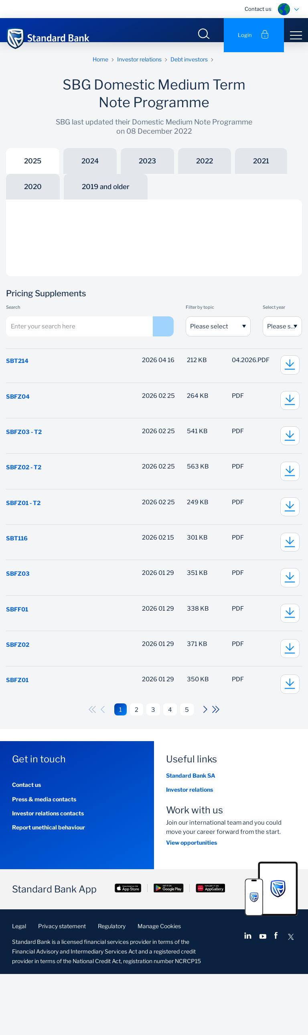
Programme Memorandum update (84, 230)
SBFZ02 (18, 695)
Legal (19, 987)
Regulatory (112, 987)
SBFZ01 (18, 736)
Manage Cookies (159, 987)
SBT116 (17, 573)
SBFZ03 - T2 (24, 452)
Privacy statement (62, 987)
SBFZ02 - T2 (24, 492)
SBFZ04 (18, 411)
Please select (209, 336)
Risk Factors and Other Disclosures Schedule (98, 245)
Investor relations (139, 69)
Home (100, 69)
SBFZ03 (18, 614)
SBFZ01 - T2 (24, 533)
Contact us (258, 9)
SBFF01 (17, 654)
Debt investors (189, 69)
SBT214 (18, 371)
